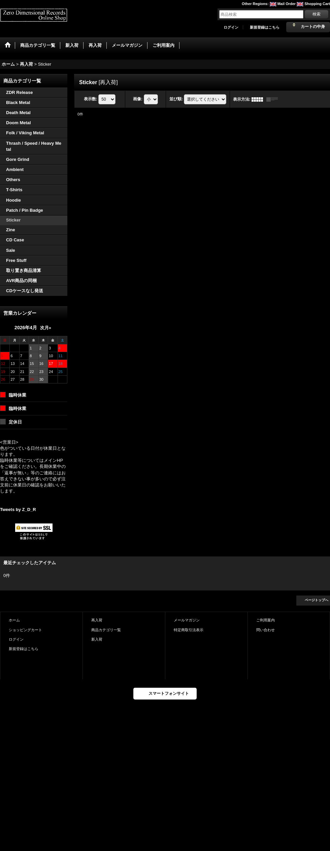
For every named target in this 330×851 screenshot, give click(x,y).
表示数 (90, 99)
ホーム (14, 620)
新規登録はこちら (264, 27)
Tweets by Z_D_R (18, 509)
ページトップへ (316, 600)
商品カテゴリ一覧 (106, 630)
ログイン (231, 27)
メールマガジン (187, 620)
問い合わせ (265, 630)
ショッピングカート (25, 630)
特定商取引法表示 (188, 630)
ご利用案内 (265, 620)
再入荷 (96, 620)
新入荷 (96, 639)
